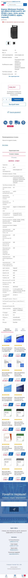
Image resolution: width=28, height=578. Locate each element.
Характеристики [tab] (14, 150)
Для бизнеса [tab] (23, 329)
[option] (8, 43)
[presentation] (14, 161)
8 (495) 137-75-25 (14, 545)
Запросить (17, 99)
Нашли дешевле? (15, 112)
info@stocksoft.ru (14, 549)
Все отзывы (5, 145)
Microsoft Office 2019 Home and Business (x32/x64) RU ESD (19, 449)
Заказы (15, 577)
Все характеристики (14, 76)
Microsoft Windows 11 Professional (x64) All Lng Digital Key (20, 349)
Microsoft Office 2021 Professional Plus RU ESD (19, 423)
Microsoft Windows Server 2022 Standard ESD (19, 374)
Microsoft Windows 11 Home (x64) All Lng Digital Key (7, 349)
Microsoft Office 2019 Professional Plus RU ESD (7, 473)
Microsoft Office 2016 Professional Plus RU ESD (19, 473)
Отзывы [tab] (14, 157)
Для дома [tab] (16, 329)
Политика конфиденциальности (14, 568)
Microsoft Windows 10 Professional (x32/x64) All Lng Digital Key (19, 400)
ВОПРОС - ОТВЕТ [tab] (14, 161)
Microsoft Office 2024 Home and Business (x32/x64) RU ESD (7, 424)
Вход (6, 577)
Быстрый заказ (14, 104)
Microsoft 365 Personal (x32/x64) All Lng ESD (7, 448)
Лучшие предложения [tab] (7, 329)
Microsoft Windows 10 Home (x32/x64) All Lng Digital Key (7, 399)
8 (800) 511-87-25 (16, 1)
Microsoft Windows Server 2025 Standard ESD (7, 374)
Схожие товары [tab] (14, 154)
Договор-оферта (14, 567)
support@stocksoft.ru (14, 554)
